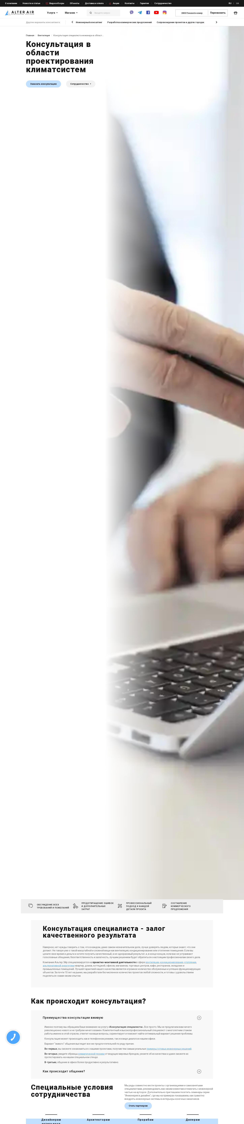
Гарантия (144, 3)
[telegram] (140, 14)
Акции (116, 3)
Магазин (70, 12)
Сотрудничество (163, 3)
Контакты (129, 3)
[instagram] (164, 14)
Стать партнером (138, 1105)
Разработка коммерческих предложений (129, 22)
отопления (190, 962)
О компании (11, 3)
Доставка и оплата (94, 3)
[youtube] (156, 14)
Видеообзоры (56, 3)
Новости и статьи (31, 3)
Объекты (74, 3)
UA (237, 3)
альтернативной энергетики (58, 965)
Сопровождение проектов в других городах (180, 22)
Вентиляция (44, 35)
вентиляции (152, 962)
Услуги (51, 12)
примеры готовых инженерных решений (169, 1048)
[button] (72, 21)
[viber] (131, 14)
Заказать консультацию (43, 84)
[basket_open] (236, 12)
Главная (30, 35)
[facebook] (148, 14)
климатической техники (91, 1053)
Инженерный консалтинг (89, 22)
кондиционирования (171, 962)
